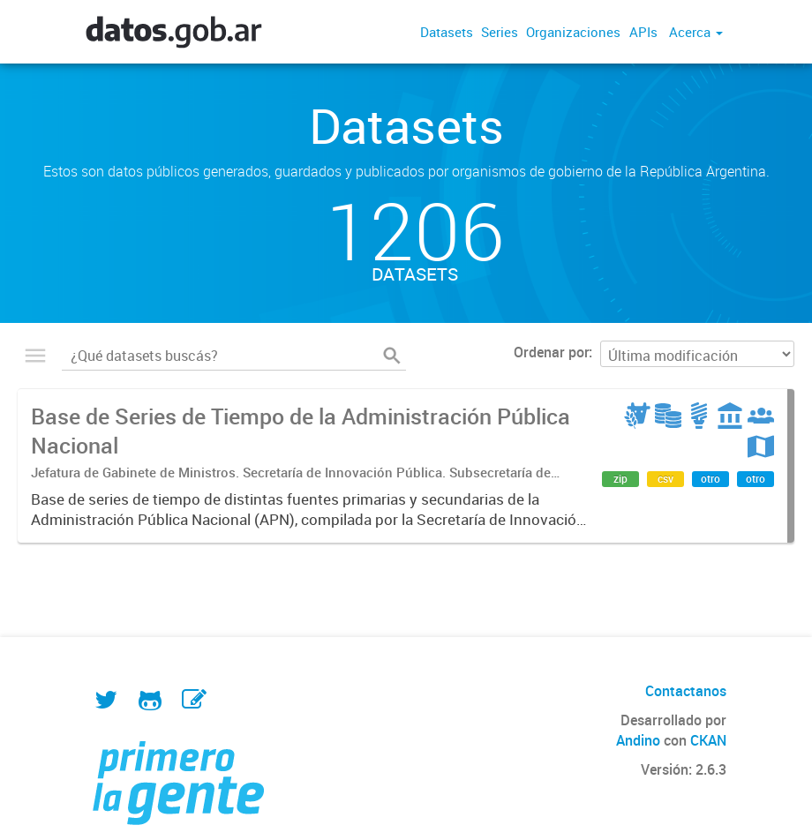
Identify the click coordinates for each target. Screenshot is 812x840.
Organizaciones (573, 32)
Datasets (446, 32)
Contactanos (685, 691)
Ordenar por (551, 352)
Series (499, 32)
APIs (643, 32)
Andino (638, 740)
